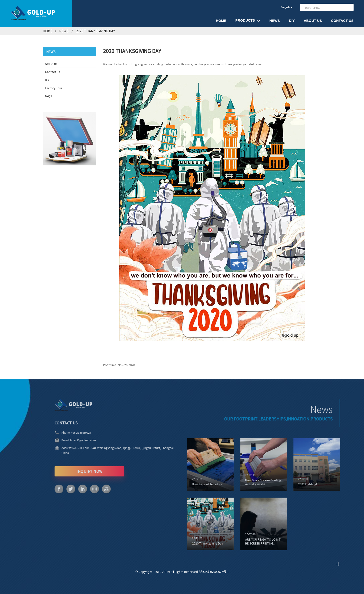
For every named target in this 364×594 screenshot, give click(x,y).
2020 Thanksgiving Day (95, 31)
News (274, 21)
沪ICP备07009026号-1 (214, 572)
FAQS (48, 96)
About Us (313, 21)
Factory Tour (53, 88)
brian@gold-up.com (70, 440)
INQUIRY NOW (76, 471)
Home (221, 21)
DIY (292, 21)
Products (247, 20)
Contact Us (342, 21)
